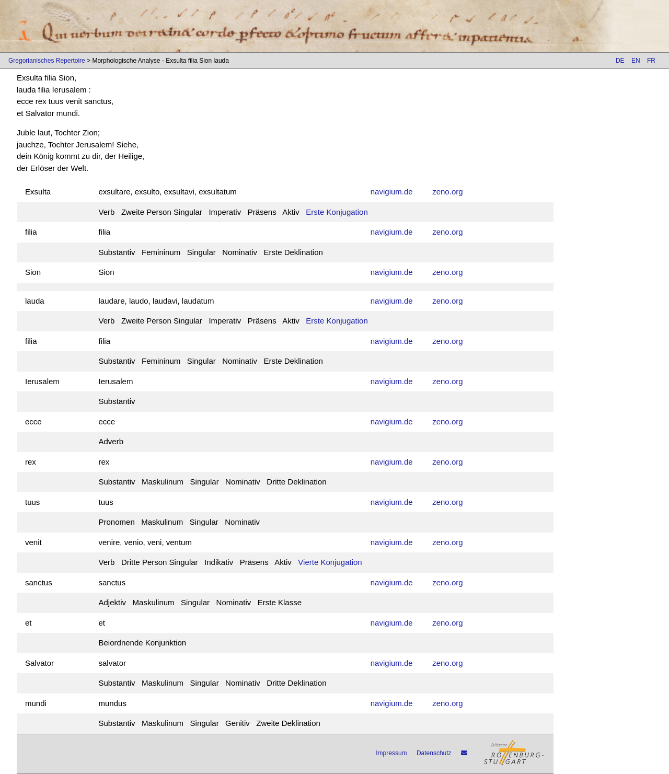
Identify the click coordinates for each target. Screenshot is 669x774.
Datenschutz (434, 753)
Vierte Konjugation (330, 562)
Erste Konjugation (336, 211)
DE (620, 60)
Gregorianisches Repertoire (46, 60)
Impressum (391, 753)
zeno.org (447, 191)
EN (635, 60)
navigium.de (392, 191)
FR (651, 60)
